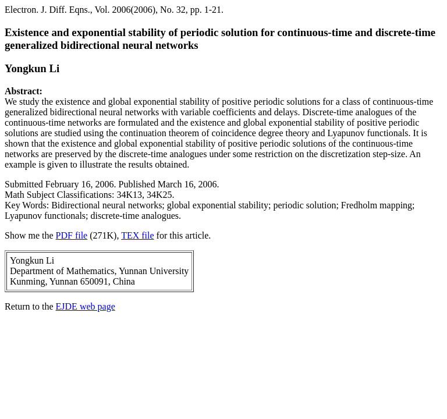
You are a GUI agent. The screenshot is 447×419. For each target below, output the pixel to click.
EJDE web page (85, 306)
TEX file (137, 235)
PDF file (72, 235)
